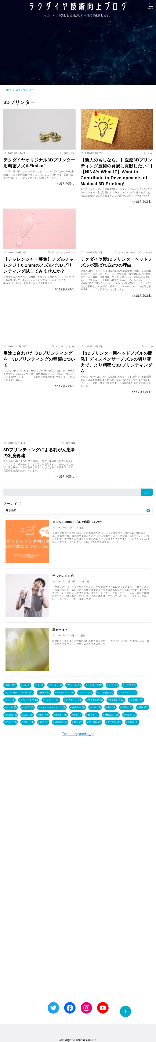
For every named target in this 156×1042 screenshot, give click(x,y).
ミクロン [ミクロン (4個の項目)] (137, 699)
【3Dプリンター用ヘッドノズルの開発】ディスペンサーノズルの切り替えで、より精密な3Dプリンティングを (116, 362)
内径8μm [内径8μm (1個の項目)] (78, 707)
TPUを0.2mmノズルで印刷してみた (77, 522)
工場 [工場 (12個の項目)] (28, 714)
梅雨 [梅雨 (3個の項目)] (77, 714)
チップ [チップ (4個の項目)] (45, 692)
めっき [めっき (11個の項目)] (56, 685)
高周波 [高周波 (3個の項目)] (133, 721)
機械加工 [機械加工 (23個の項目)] (112, 714)
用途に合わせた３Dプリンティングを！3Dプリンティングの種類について (39, 359)
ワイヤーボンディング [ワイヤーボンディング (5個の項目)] (53, 707)
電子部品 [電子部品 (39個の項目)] (114, 721)
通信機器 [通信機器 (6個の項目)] (61, 721)
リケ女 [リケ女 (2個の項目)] (28, 707)
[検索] (147, 492)
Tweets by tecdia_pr (78, 732)
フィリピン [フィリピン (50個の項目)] (74, 699)
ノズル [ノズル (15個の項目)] (86, 692)
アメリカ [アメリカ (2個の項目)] (74, 685)
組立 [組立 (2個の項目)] (44, 721)
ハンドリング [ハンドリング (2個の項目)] (128, 692)
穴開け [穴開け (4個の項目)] (28, 721)
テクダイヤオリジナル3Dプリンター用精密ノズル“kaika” (39, 163)
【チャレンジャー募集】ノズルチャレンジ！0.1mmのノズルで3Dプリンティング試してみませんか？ (38, 265)
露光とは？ (60, 630)
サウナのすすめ (63, 575)
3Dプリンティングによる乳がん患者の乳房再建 (39, 452)
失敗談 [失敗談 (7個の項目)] (127, 707)
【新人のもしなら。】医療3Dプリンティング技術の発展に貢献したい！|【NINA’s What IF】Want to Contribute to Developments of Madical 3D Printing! (116, 172)
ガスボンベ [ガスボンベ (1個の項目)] (94, 685)
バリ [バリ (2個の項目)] (10, 699)
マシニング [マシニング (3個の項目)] (116, 699)
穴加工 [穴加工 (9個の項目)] (11, 721)
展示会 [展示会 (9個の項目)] (11, 714)
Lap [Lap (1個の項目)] (26, 685)
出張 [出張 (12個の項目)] (96, 707)
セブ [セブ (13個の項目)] (113, 685)
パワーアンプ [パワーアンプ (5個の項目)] (29, 699)
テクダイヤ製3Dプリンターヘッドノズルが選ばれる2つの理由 (116, 262)
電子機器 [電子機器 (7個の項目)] (94, 721)
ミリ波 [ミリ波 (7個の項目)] (11, 707)
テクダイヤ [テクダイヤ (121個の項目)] (65, 692)
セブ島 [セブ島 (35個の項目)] (130, 685)
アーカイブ (12, 504)
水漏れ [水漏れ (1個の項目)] (130, 714)
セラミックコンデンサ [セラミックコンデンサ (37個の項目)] (19, 692)
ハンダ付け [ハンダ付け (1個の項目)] (105, 692)
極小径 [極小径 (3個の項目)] (93, 714)
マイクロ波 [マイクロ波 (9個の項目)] (95, 699)
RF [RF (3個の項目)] (40, 685)
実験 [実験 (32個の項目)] (143, 707)
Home (7, 89)
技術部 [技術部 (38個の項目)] (61, 714)
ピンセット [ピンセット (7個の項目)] (51, 699)
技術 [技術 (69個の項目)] (44, 714)
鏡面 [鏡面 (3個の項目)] (78, 721)
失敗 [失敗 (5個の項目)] (111, 707)
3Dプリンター (25, 89)
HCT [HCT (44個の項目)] (11, 685)
